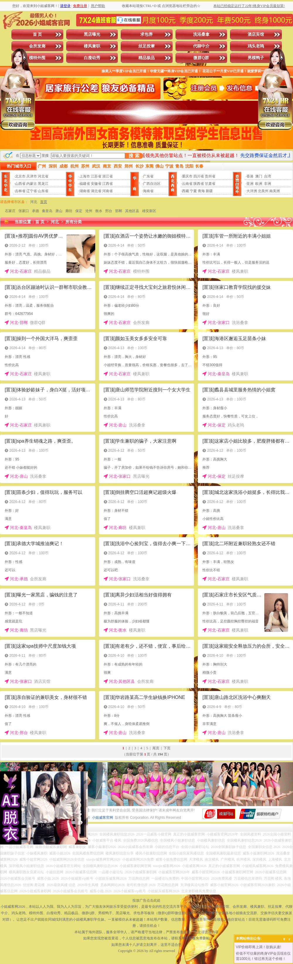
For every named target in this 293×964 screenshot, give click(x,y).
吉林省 (20, 191)
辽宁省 (31, 191)
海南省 (148, 191)
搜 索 (134, 155)
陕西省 (198, 184)
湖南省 (84, 191)
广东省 (148, 176)
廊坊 (68, 211)
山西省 (20, 184)
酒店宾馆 (256, 34)
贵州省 (210, 176)
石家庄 (10, 211)
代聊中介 (201, 46)
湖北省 (96, 191)
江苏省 (96, 176)
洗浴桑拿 (201, 34)
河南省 (107, 191)
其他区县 (132, 211)
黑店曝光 (92, 34)
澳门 (258, 176)
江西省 (107, 184)
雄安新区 (149, 211)
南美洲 (274, 191)
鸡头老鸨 (256, 46)
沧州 (88, 211)
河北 (33, 202)
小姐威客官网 (102, 817)
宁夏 (193, 191)
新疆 (209, 191)
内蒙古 (31, 184)
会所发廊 (37, 46)
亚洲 (249, 184)
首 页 (37, 34)
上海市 (84, 176)
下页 (167, 748)
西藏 (185, 191)
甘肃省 (210, 184)
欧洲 (258, 184)
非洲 (267, 184)
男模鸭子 (256, 58)
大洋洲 (251, 191)
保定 (78, 211)
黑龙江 (43, 184)
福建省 (84, 184)
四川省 (198, 176)
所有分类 (73, 222)
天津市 (31, 176)
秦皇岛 (47, 211)
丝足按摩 (146, 46)
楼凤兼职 (92, 46)
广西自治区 (152, 184)
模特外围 (37, 58)
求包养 (146, 34)
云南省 (187, 184)
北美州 (263, 191)
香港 (249, 176)
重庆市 (187, 176)
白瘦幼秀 (92, 58)
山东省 (43, 191)
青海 (201, 191)
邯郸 (118, 211)
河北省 (43, 176)
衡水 (98, 211)
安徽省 (96, 184)
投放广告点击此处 (146, 900)
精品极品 (146, 58)
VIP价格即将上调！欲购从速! (258, 947)
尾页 (155, 748)
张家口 (23, 211)
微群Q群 (201, 58)
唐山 (58, 211)
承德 (35, 211)
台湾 (267, 176)
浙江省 (107, 176)
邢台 (108, 211)
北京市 (20, 176)
